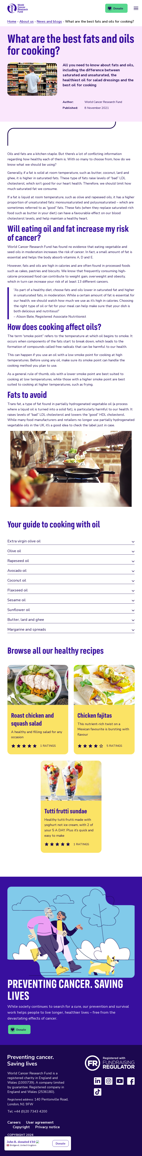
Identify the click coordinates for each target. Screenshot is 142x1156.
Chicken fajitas (104, 709)
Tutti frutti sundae (71, 807)
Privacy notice (47, 1127)
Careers (14, 1122)
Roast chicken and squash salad (37, 709)
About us (26, 21)
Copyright (21, 1127)
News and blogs (49, 21)
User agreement (40, 1122)
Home (11, 21)
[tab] (71, 542)
